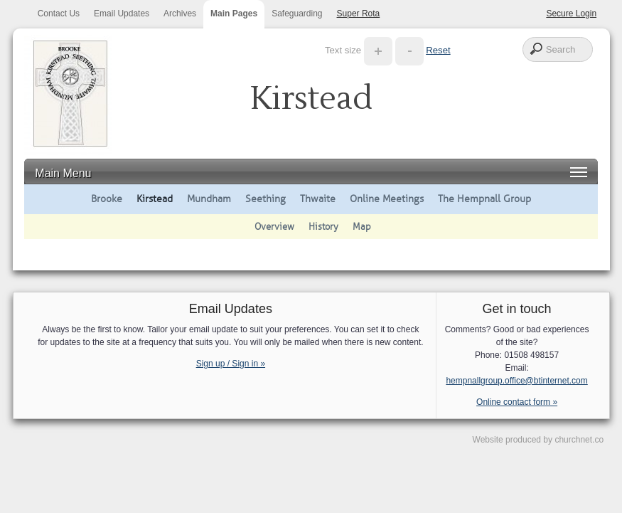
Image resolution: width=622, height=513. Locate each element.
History (323, 227)
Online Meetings (387, 198)
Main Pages (233, 13)
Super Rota (358, 13)
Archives (179, 13)
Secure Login (571, 13)
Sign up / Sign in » (230, 364)
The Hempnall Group (484, 198)
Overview (274, 227)
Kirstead (154, 198)
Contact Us (59, 13)
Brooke (106, 198)
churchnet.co (579, 440)
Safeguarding (297, 13)
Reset (438, 50)
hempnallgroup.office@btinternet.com (516, 381)
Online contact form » (516, 402)
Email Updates (121, 13)
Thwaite (318, 198)
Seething (265, 198)
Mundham (209, 198)
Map (362, 227)
